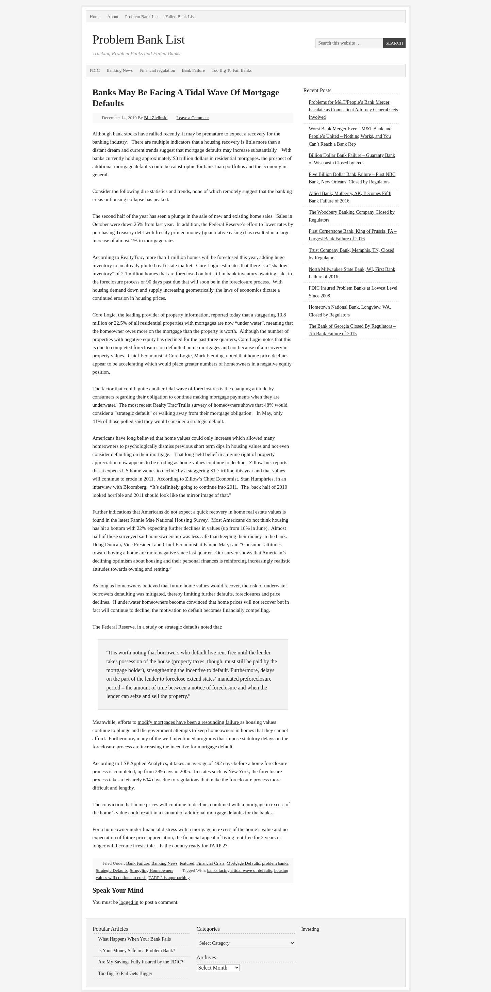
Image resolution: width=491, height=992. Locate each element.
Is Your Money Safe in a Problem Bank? (136, 950)
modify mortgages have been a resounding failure (189, 722)
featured (187, 863)
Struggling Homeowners (151, 870)
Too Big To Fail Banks (232, 70)
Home (95, 16)
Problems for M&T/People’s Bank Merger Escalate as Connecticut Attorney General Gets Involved (353, 110)
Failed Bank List (180, 16)
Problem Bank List (142, 16)
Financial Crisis (210, 863)
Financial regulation (157, 70)
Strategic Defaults (112, 870)
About (112, 16)
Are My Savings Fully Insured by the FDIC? (140, 961)
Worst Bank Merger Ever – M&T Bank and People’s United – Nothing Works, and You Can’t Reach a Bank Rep (350, 136)
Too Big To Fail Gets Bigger (125, 973)
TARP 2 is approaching (169, 877)
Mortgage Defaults (243, 863)
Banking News (120, 70)
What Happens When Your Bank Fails (134, 939)
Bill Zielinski (155, 117)
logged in (128, 902)
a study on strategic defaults (171, 627)
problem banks (275, 863)
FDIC (95, 70)
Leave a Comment (193, 117)
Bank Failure (193, 70)
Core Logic (104, 315)
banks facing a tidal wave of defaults (239, 870)
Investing (310, 929)
